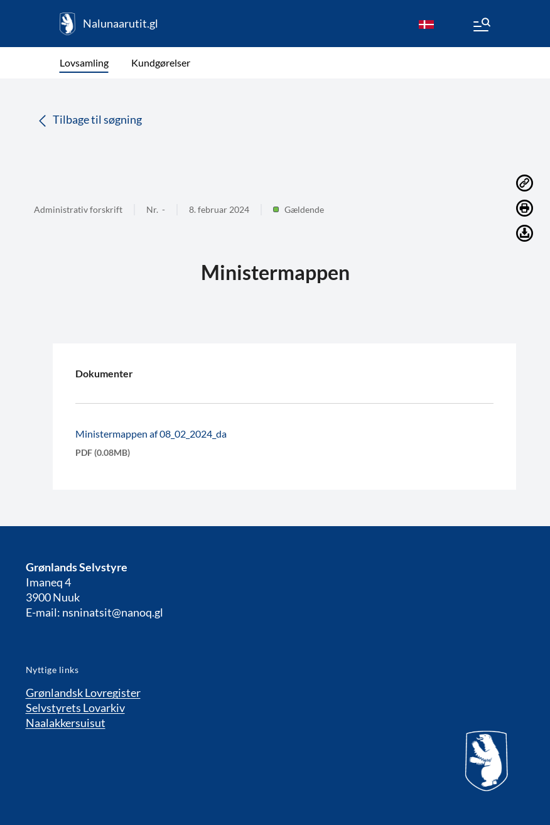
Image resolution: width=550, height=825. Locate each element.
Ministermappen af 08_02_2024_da (151, 433)
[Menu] (481, 26)
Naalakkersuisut (65, 723)
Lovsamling (84, 62)
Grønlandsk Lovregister (83, 692)
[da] (426, 24)
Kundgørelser (160, 62)
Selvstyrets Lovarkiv (75, 707)
